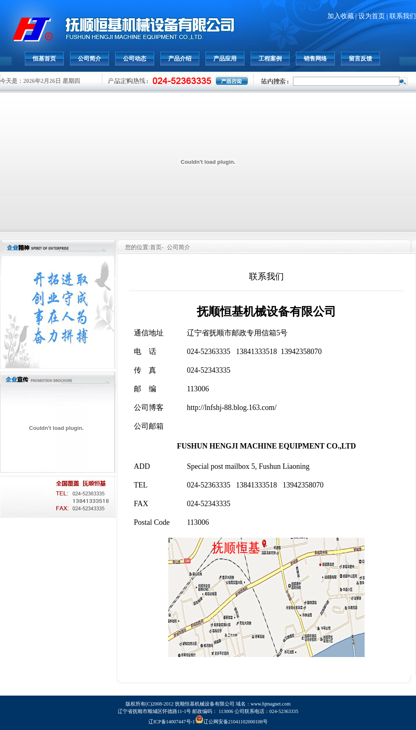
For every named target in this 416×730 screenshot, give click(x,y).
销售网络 (315, 59)
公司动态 (134, 59)
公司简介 (89, 59)
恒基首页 (44, 59)
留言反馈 (360, 59)
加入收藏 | (342, 15)
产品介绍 (179, 59)
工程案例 (270, 59)
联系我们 (402, 15)
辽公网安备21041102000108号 (231, 722)
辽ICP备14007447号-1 (171, 722)
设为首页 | (373, 15)
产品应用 (225, 59)
